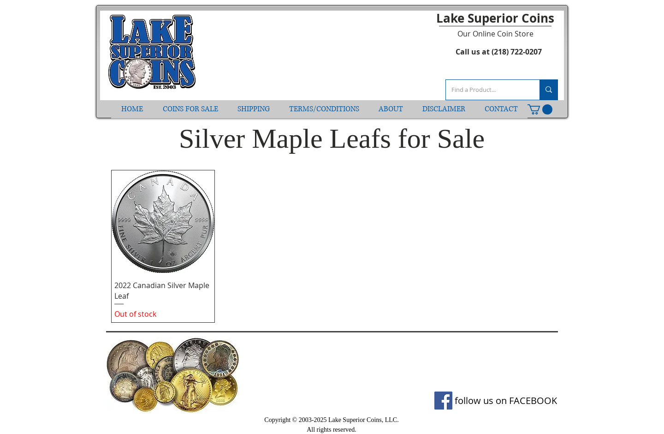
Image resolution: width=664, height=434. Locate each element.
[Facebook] (443, 401)
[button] (540, 109)
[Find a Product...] (485, 90)
